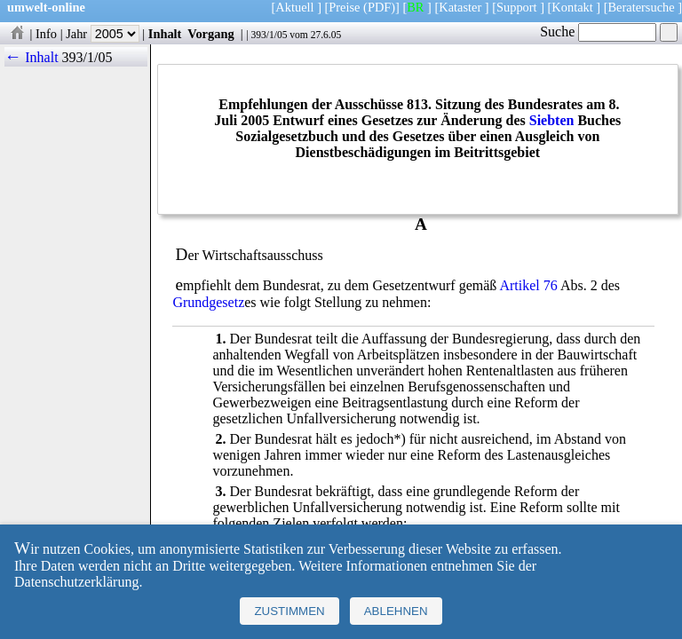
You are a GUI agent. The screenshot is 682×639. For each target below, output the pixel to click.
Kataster (460, 7)
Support (516, 7)
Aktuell (294, 7)
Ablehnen (396, 611)
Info (46, 34)
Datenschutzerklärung (76, 581)
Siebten (552, 120)
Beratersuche (641, 7)
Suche (598, 31)
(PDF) (379, 7)
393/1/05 (268, 34)
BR (415, 7)
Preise (344, 7)
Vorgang (211, 34)
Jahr (102, 34)
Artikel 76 (528, 285)
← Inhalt (31, 57)
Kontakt (571, 7)
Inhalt (165, 34)
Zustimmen (289, 611)
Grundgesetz (208, 302)
